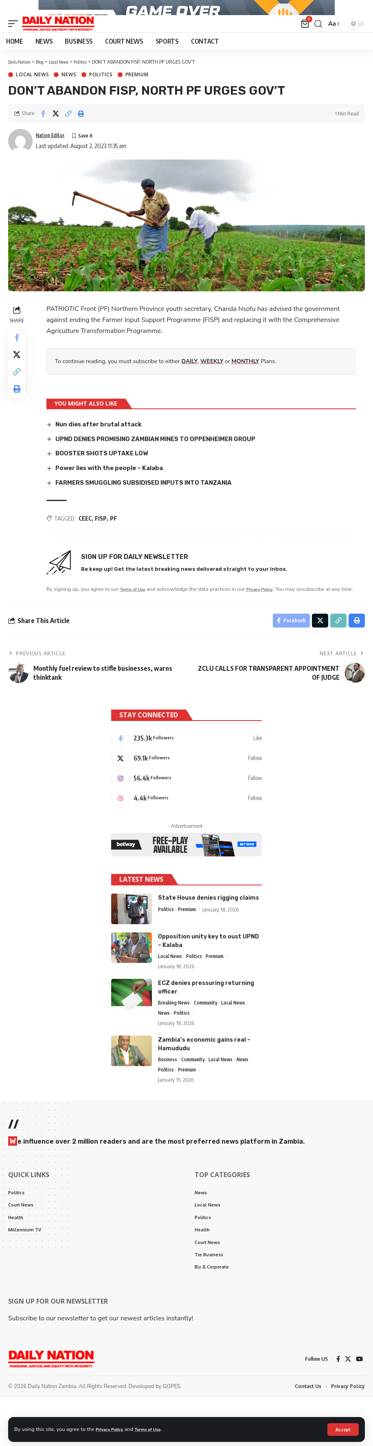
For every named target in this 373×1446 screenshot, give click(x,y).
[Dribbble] (186, 837)
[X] (186, 794)
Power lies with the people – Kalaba (114, 490)
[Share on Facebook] (43, 136)
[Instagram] (186, 815)
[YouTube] (359, 1407)
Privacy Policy (112, 1429)
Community (210, 1044)
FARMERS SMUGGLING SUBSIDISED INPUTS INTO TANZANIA (152, 505)
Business (168, 1102)
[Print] (81, 136)
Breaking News (175, 1044)
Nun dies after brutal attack (104, 447)
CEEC (86, 540)
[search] (317, 46)
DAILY (191, 384)
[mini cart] (304, 46)
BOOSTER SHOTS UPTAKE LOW (106, 476)
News (68, 97)
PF (114, 540)
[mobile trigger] (15, 46)
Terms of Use (156, 1429)
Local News (32, 97)
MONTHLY (247, 384)
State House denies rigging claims (208, 937)
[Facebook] (186, 772)
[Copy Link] (68, 136)
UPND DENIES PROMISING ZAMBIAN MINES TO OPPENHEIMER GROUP (166, 461)
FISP (102, 540)
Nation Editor (53, 158)
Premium (137, 97)
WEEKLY (213, 384)
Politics (101, 97)
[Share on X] (55, 136)
